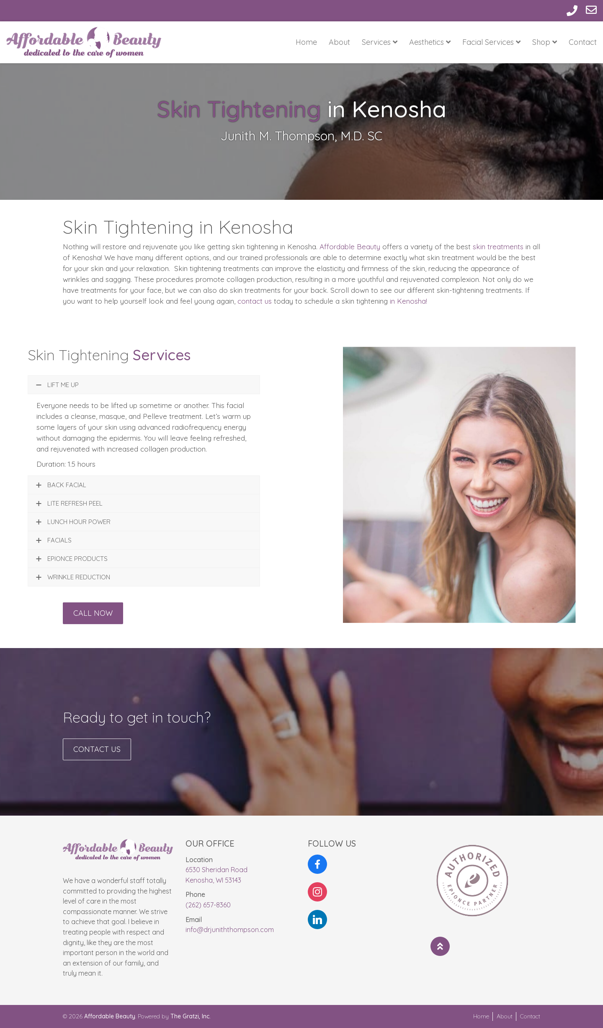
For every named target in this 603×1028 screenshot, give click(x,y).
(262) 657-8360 (208, 905)
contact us (254, 301)
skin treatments (498, 246)
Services (379, 42)
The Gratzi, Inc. (190, 1016)
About (339, 42)
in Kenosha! (408, 301)
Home (306, 42)
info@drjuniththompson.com (230, 929)
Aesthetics (430, 42)
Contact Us (97, 757)
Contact (583, 42)
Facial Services (491, 42)
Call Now (93, 621)
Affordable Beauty (350, 246)
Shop (544, 42)
